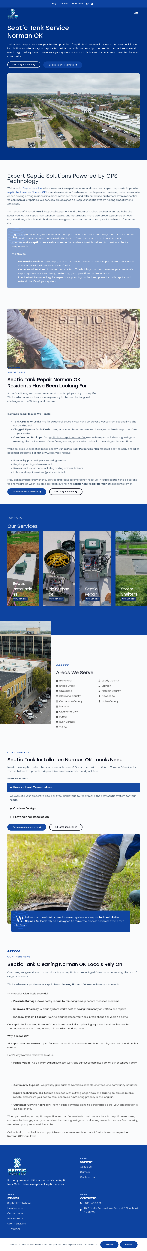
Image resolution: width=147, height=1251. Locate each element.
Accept (109, 1245)
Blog (54, 4)
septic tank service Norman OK (26, 292)
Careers (64, 4)
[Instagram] (92, 4)
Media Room (77, 4)
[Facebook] (87, 4)
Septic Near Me (32, 288)
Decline (128, 1245)
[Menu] (136, 13)
